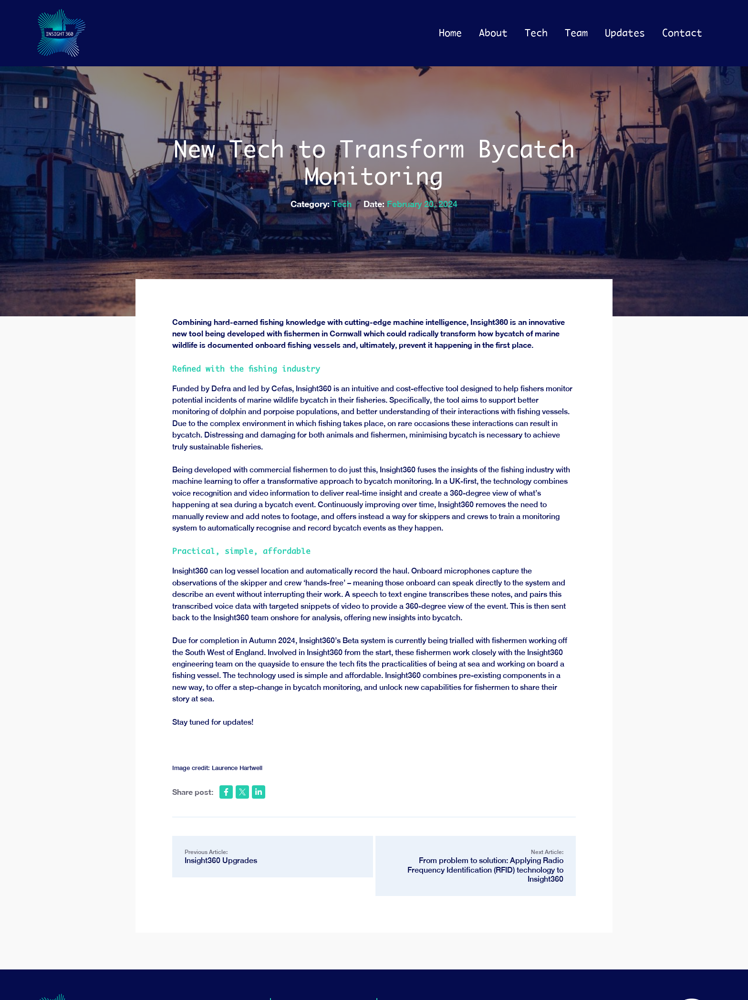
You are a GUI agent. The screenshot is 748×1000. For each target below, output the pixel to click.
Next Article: (475, 866)
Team (576, 33)
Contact (682, 33)
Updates (625, 33)
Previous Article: (273, 857)
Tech (536, 33)
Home (450, 33)
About (493, 33)
